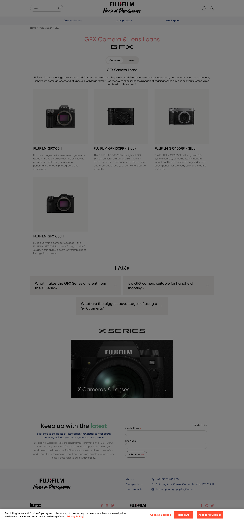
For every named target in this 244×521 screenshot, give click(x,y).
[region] (122, 515)
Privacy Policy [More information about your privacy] (74, 516)
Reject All (184, 515)
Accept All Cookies (209, 515)
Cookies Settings (160, 515)
